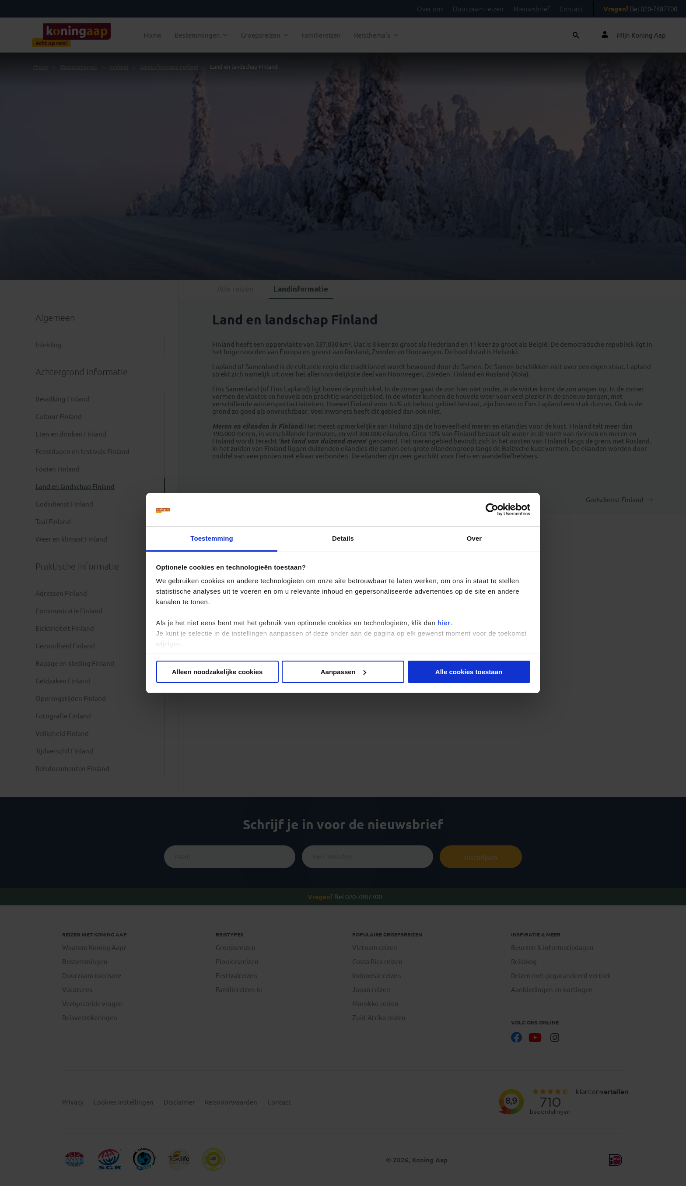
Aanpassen (343, 672)
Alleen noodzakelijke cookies (217, 672)
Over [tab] (474, 538)
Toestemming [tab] (211, 538)
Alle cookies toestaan (468, 672)
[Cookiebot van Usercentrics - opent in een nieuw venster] (492, 509)
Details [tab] (343, 538)
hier (444, 622)
